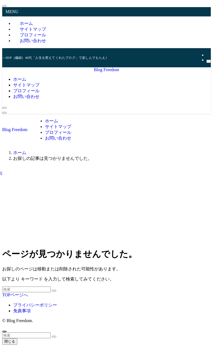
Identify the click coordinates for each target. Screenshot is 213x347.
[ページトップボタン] (4, 331)
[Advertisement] (106, 204)
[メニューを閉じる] (4, 6)
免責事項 (22, 310)
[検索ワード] (26, 289)
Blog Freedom (106, 69)
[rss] (208, 54)
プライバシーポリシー (35, 305)
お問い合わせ (33, 40)
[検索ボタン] (4, 108)
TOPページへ (15, 295)
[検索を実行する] (54, 290)
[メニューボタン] (4, 113)
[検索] (208, 61)
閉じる (9, 341)
